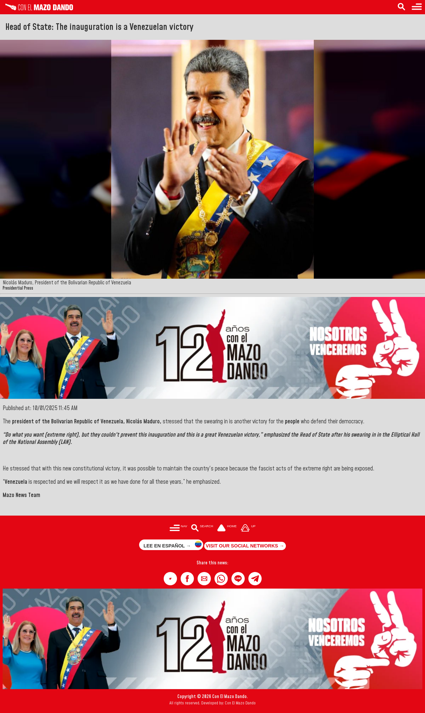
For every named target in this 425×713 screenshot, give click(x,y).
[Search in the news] (401, 7)
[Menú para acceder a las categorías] (178, 528)
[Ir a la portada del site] (227, 528)
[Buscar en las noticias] (202, 528)
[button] (170, 578)
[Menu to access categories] (417, 7)
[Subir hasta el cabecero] (248, 528)
